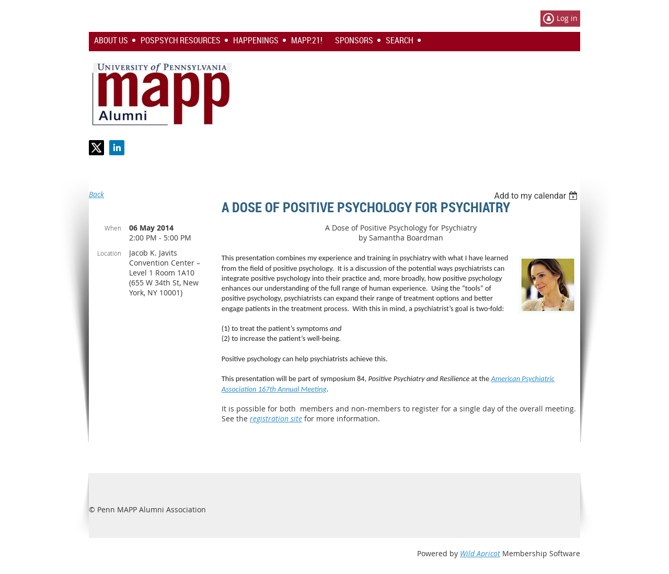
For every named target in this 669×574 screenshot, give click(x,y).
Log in (567, 18)
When (113, 228)
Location (109, 253)
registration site (276, 418)
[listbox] (537, 195)
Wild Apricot (480, 553)
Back (96, 194)
